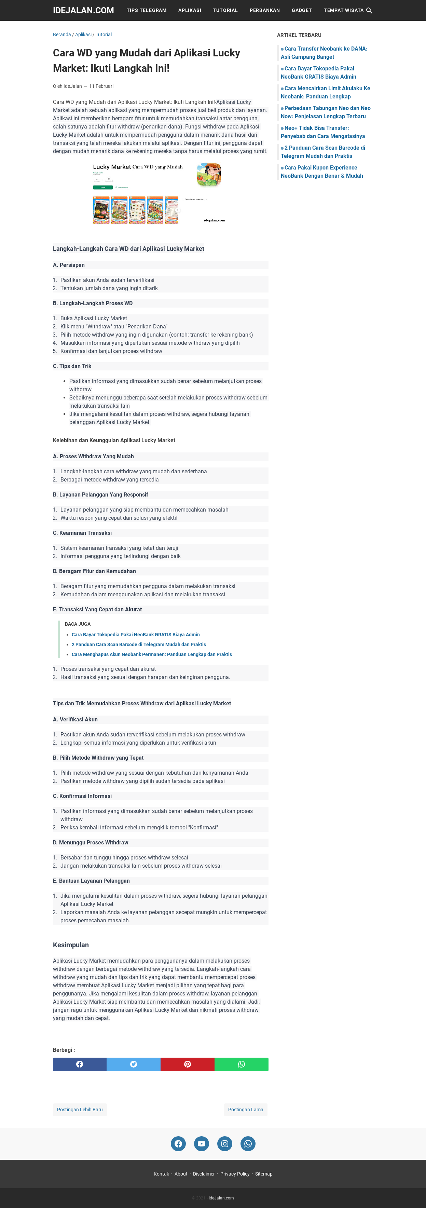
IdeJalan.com (83, 10)
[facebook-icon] (178, 1143)
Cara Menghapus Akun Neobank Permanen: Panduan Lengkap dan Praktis (152, 654)
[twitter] (134, 1064)
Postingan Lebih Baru (80, 1109)
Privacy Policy (235, 1174)
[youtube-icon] (201, 1143)
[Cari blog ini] (369, 10)
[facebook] (80, 1064)
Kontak (161, 1174)
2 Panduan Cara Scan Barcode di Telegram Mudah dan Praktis (139, 644)
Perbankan (265, 10)
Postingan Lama (245, 1109)
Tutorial (225, 10)
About (181, 1174)
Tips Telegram (147, 10)
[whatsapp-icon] (248, 1143)
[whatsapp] (242, 1064)
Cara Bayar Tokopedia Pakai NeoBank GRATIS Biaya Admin (136, 634)
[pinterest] (188, 1064)
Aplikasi (189, 10)
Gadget (302, 10)
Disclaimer (204, 1174)
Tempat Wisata (344, 10)
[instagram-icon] (224, 1143)
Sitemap (264, 1174)
